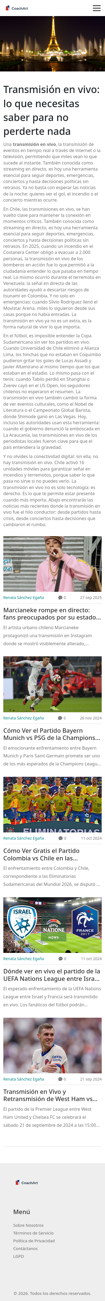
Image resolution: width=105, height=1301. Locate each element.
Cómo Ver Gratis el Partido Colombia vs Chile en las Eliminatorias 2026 (41, 854)
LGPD (18, 1256)
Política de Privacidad (34, 1240)
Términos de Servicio (33, 1233)
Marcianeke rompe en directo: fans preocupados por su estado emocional (49, 613)
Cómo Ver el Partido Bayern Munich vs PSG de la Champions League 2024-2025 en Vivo (49, 734)
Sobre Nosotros (28, 1225)
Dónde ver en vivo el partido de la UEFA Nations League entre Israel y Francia (51, 975)
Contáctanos (25, 1248)
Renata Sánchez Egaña (23, 597)
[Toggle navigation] (97, 8)
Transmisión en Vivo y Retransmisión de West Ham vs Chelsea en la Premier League (48, 1095)
